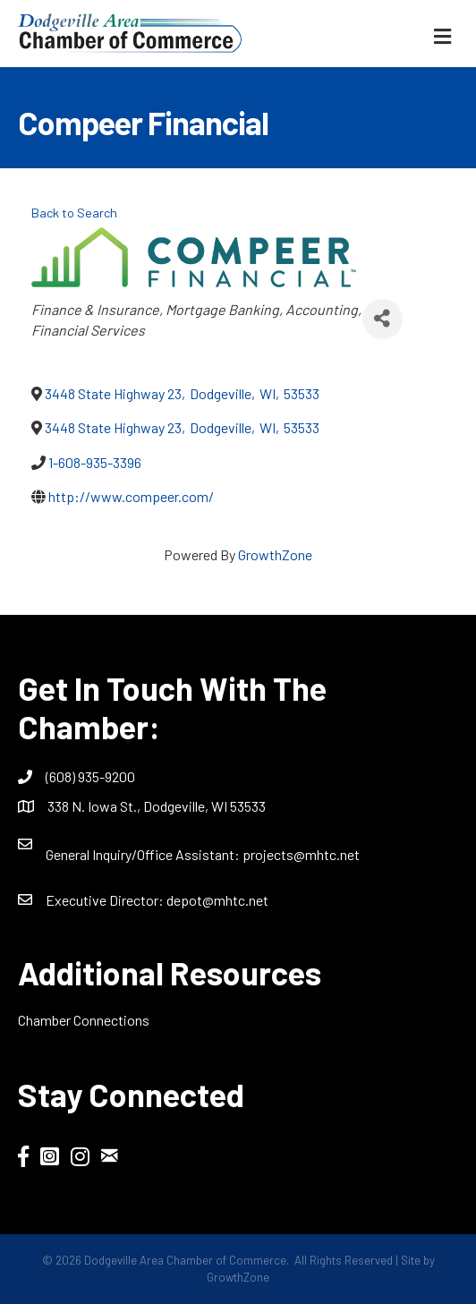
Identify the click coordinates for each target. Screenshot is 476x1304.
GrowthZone (275, 554)
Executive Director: (106, 899)
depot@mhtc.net (217, 899)
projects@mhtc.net (301, 854)
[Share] (382, 319)
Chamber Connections (83, 1019)
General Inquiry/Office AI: (144, 854)
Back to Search (74, 212)
